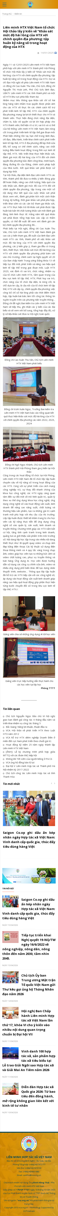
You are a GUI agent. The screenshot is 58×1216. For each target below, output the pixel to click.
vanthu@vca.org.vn (32, 1175)
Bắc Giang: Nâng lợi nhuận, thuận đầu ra (25, 726)
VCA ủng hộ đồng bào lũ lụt (18, 762)
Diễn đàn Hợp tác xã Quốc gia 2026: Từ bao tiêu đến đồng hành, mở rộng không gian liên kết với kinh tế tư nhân (28, 1096)
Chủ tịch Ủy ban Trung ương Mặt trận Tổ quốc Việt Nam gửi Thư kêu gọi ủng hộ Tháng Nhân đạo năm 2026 (29, 984)
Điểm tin (18, 13)
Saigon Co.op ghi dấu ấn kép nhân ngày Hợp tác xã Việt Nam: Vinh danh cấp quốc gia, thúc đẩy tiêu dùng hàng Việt (28, 908)
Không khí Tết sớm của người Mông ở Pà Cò (27, 758)
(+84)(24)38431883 (31, 1171)
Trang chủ (7, 13)
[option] (29, 821)
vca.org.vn (23, 1207)
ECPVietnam (29, 1211)
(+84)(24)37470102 (33, 1168)
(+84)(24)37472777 (37, 1164)
